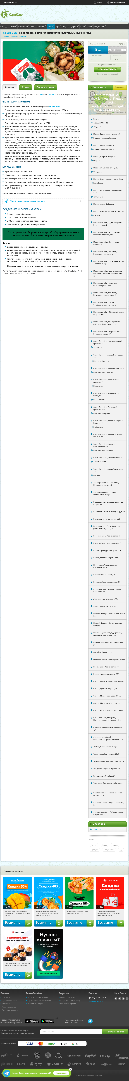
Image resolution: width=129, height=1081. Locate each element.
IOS (41, 94)
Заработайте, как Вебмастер (39, 1000)
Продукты (94, 850)
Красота (13, 26)
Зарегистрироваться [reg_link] (117, 2)
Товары (50, 26)
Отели (83, 26)
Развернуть (119, 87)
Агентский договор (68, 997)
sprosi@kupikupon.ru (97, 997)
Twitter (123, 998)
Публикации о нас (9, 1000)
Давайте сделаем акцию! (37, 997)
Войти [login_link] (99, 2)
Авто (33, 26)
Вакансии (6, 1004)
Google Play (47, 1021)
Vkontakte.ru (119, 998)
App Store (32, 1021)
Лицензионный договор (70, 1000)
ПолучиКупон (100, 26)
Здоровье (75, 26)
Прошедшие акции (35, 1004)
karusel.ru (97, 829)
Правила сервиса (9, 1007)
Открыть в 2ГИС (119, 112)
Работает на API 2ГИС (105, 111)
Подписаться (61, 1073)
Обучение (41, 26)
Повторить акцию (107, 69)
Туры (58, 26)
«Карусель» (54, 106)
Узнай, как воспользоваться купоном (27, 201)
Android (51, 94)
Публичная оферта (68, 1004)
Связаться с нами (96, 1001)
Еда (6, 26)
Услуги (66, 26)
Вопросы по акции (45, 87)
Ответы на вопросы (10, 1010)
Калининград (9, 2)
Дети (90, 26)
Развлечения (23, 26)
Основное (9, 87)
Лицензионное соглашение (103, 113)
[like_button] (120, 44)
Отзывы (25, 87)
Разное (93, 845)
